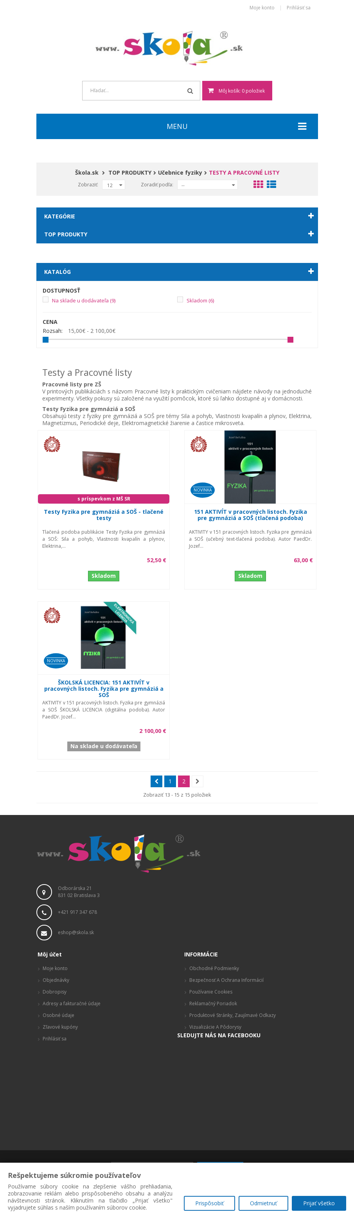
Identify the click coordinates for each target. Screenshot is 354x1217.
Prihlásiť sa (299, 8)
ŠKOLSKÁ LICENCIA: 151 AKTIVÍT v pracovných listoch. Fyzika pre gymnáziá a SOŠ (104, 689)
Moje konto (262, 8)
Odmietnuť (263, 1203)
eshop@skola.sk (76, 932)
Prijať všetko (319, 1203)
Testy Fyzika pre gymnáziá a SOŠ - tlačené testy (104, 515)
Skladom (200, 300)
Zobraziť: (88, 184)
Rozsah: (53, 330)
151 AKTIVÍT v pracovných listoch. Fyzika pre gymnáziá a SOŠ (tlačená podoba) (250, 515)
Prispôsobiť (208, 1203)
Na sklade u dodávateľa (83, 300)
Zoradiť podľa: (157, 184)
